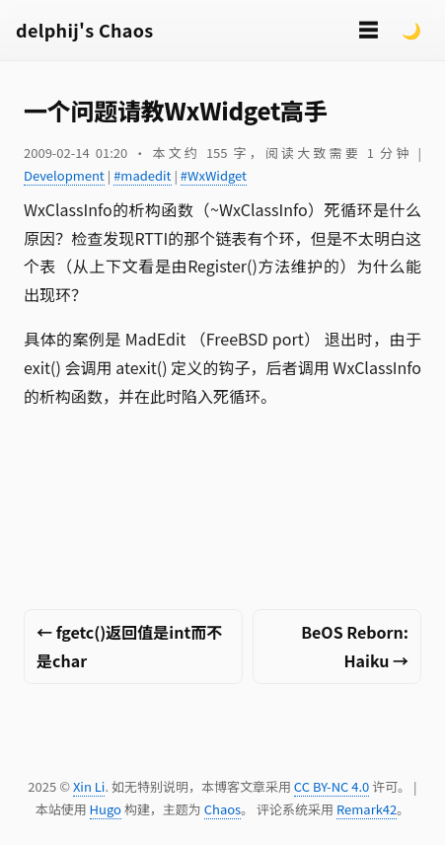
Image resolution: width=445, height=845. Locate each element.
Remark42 (366, 809)
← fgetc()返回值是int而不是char (129, 646)
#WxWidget (214, 175)
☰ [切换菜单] (368, 29)
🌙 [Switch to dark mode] (411, 29)
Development (64, 175)
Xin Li (89, 786)
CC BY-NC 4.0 (331, 786)
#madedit (142, 175)
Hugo (105, 809)
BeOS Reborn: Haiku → (354, 646)
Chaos (222, 809)
